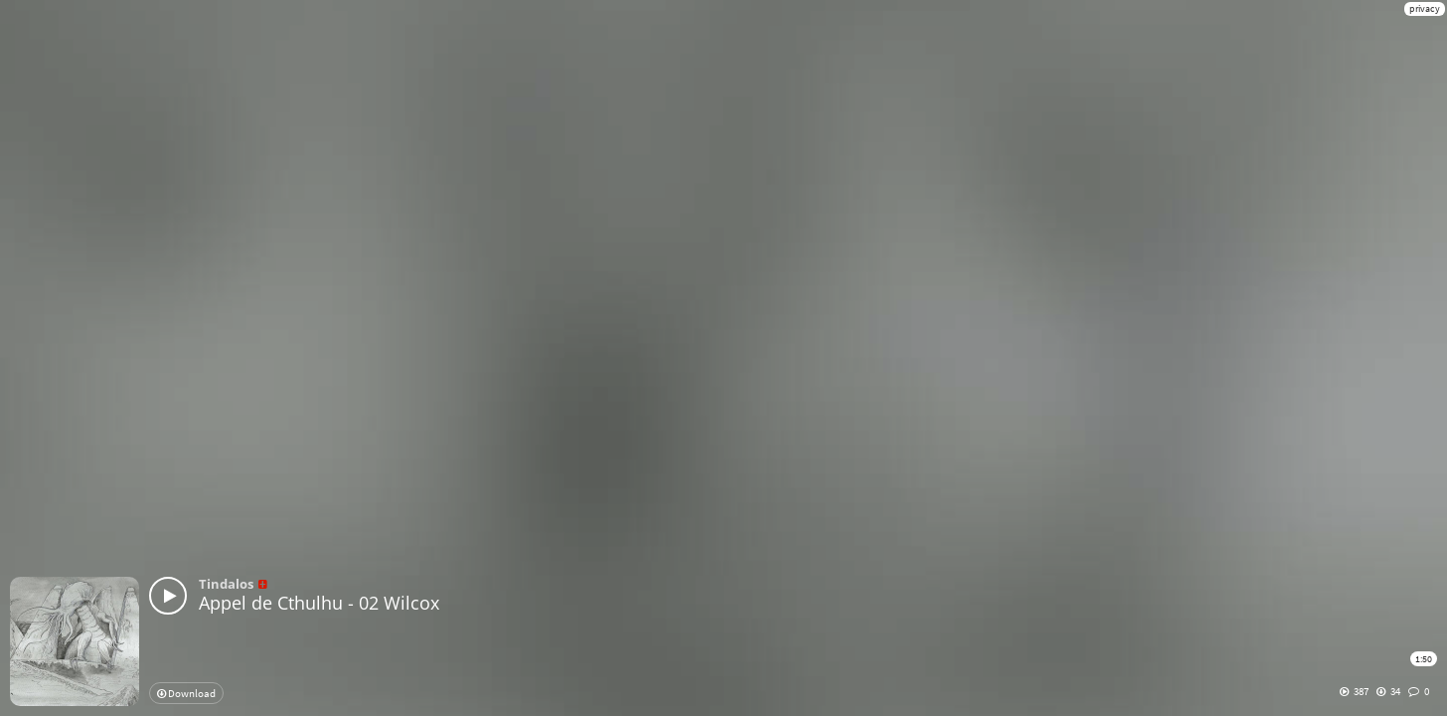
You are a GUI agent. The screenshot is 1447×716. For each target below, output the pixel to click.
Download (186, 693)
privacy (1424, 8)
